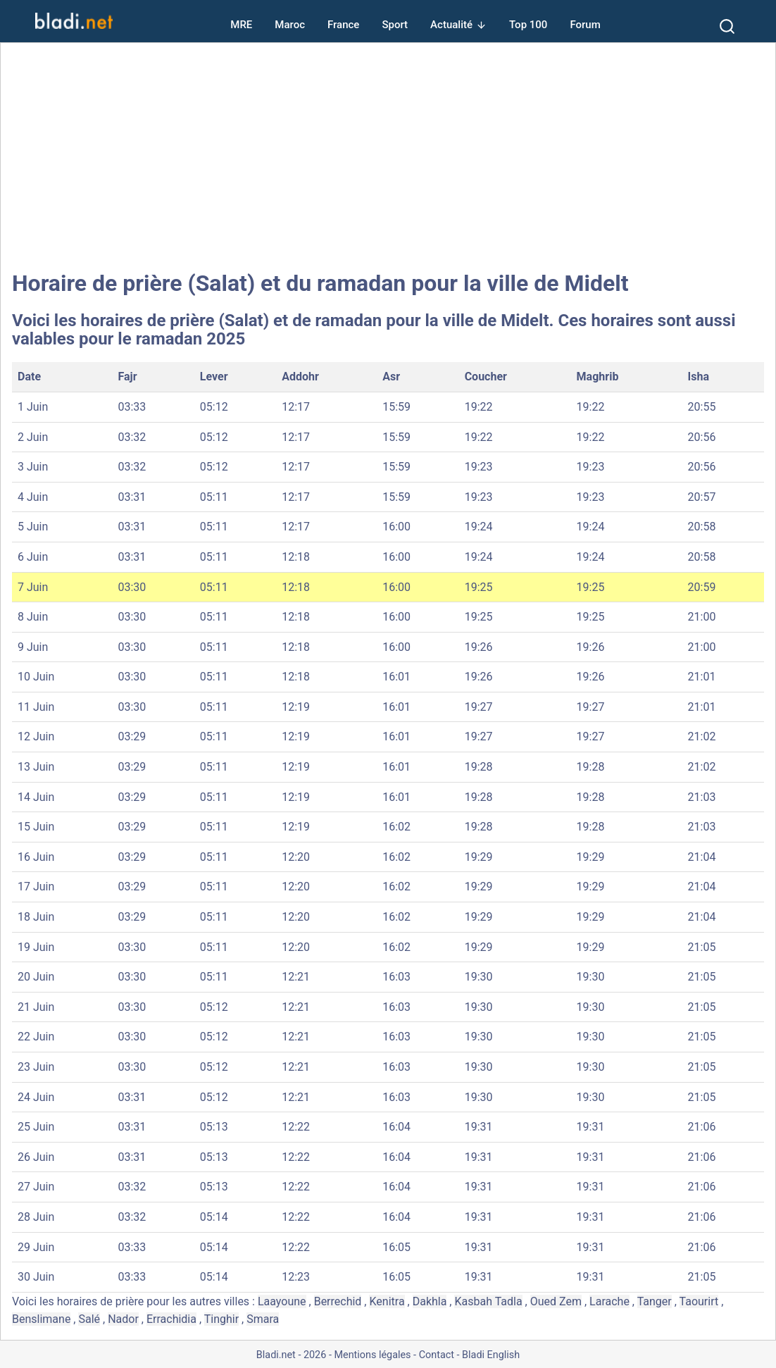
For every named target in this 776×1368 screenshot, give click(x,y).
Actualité (451, 24)
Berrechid (338, 1301)
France (343, 24)
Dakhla (430, 1301)
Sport (395, 24)
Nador (123, 1319)
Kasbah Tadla (488, 1301)
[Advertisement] (388, 156)
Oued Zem (556, 1301)
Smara (262, 1319)
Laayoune (282, 1301)
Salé (89, 1319)
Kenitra (386, 1301)
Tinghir (221, 1319)
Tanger (654, 1301)
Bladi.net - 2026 (291, 1355)
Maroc (290, 24)
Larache (609, 1301)
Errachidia (171, 1319)
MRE (241, 24)
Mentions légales (372, 1355)
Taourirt (699, 1301)
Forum (585, 24)
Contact (436, 1355)
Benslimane (41, 1319)
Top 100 (528, 24)
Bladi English (491, 1355)
